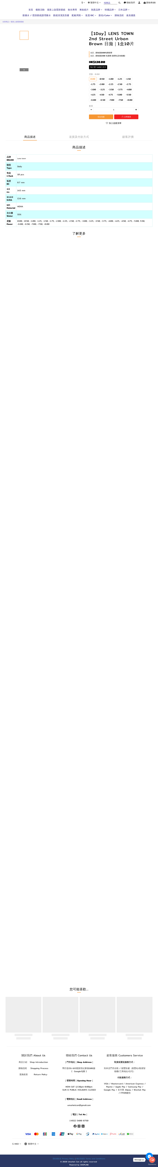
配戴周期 (77, 15)
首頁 (31, 9)
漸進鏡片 (84, 9)
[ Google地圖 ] (79, 1071)
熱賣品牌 (96, 9)
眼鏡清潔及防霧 (61, 15)
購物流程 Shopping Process (33, 1068)
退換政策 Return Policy (33, 1074)
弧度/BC (90, 15)
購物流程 (119, 15)
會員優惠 (130, 15)
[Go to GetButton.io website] (152, 1164)
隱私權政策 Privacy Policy (64, 1158)
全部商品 (5, 21)
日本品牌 (124, 9)
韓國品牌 (110, 9)
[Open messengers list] (152, 1160)
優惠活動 (40, 9)
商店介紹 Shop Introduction (33, 1062)
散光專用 (72, 9)
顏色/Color (105, 15)
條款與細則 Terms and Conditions (90, 1158)
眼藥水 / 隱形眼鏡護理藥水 (37, 15)
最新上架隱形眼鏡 (56, 9)
